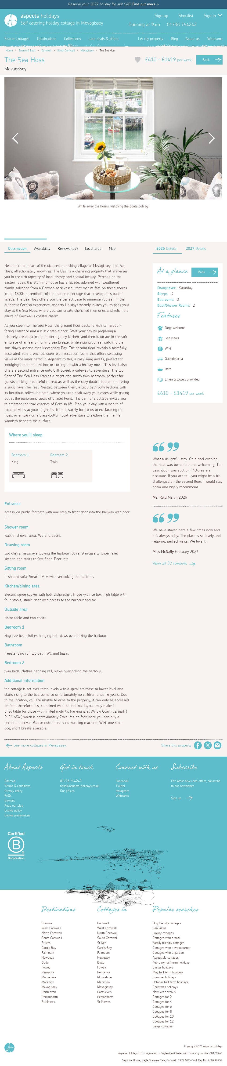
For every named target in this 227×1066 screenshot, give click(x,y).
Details (166, 248)
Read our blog (13, 805)
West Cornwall (51, 928)
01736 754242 (71, 781)
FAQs (7, 796)
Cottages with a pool (166, 938)
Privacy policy (13, 791)
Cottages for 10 (163, 1016)
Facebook (204, 25)
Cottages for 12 (163, 1021)
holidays (40, 16)
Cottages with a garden (168, 952)
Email (218, 745)
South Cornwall (66, 50)
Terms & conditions (17, 786)
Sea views (159, 928)
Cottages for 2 (162, 997)
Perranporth (50, 997)
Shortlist (186, 16)
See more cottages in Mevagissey (40, 745)
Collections (72, 39)
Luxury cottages (163, 933)
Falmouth (48, 952)
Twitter (211, 25)
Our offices (67, 791)
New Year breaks (164, 992)
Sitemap (9, 781)
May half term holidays (168, 972)
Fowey (46, 967)
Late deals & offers (104, 39)
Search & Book (27, 50)
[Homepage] (10, 20)
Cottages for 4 (162, 1002)
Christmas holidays (165, 987)
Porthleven (49, 992)
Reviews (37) (68, 248)
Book (206, 60)
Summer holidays (164, 977)
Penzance (48, 972)
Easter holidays (163, 967)
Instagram (219, 25)
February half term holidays (171, 962)
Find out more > (145, 4)
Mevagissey (87, 50)
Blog (174, 39)
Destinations (46, 39)
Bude (45, 962)
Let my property (150, 39)
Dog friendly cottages (167, 923)
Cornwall (46, 50)
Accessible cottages (166, 957)
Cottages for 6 (162, 1006)
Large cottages (163, 1026)
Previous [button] (15, 138)
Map (112, 248)
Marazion (48, 982)
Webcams (215, 39)
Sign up (161, 16)
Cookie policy (13, 810)
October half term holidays (170, 982)
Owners (9, 800)
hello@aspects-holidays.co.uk (79, 786)
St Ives (46, 943)
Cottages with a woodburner (172, 948)
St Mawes (48, 1002)
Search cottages (16, 39)
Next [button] (211, 138)
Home (9, 50)
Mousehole (49, 977)
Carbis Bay (49, 948)
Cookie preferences (17, 815)
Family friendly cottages (168, 943)
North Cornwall (52, 933)
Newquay (48, 957)
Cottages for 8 (162, 1011)
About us (193, 39)
